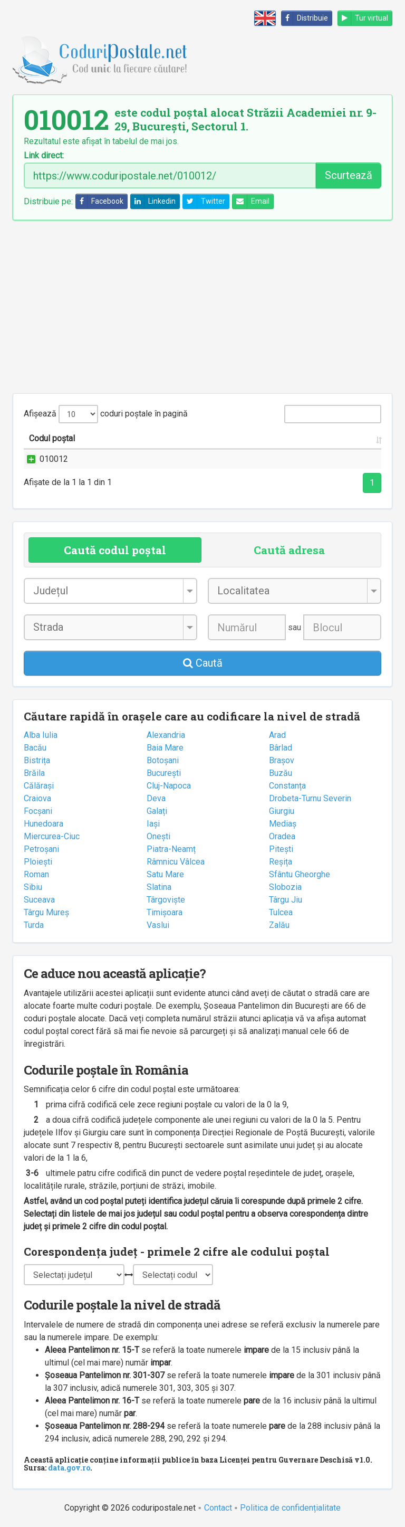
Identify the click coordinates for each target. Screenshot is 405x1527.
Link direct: (44, 155)
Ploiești (38, 862)
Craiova (37, 798)
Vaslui (158, 925)
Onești (158, 836)
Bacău (35, 748)
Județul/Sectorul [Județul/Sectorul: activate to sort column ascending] (280, 438)
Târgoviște (166, 900)
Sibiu (33, 887)
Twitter (204, 201)
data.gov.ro (69, 1468)
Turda (34, 925)
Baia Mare (165, 748)
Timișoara (164, 912)
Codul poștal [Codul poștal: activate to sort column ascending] (52, 438)
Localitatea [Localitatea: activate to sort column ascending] (214, 438)
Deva (156, 798)
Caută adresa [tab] (289, 550)
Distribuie (305, 18)
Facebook (99, 201)
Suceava (39, 900)
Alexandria (166, 735)
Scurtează (348, 175)
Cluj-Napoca (169, 786)
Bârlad (280, 748)
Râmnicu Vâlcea (176, 862)
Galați (157, 811)
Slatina (159, 887)
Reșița (280, 862)
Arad (277, 735)
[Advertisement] (202, 307)
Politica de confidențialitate (290, 1508)
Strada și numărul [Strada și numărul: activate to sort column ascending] (120, 438)
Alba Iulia (40, 735)
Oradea (282, 836)
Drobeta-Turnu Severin (310, 798)
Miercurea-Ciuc (52, 836)
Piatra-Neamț (171, 849)
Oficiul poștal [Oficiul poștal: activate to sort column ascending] (349, 438)
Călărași (39, 786)
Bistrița (37, 760)
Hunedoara (43, 824)
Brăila (34, 773)
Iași (153, 824)
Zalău (279, 925)
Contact (218, 1508)
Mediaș (282, 824)
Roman (36, 874)
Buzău (280, 773)
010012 (43, 459)
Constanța (287, 786)
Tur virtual (363, 18)
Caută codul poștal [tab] (115, 550)
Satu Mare (165, 874)
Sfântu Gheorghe (299, 874)
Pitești (281, 849)
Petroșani (41, 849)
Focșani (38, 811)
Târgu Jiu (285, 900)
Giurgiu (281, 811)
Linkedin (153, 201)
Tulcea (281, 912)
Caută (203, 663)
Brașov (281, 760)
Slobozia (285, 887)
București (164, 773)
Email (251, 201)
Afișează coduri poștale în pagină (106, 414)
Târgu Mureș (46, 912)
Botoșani (163, 760)
